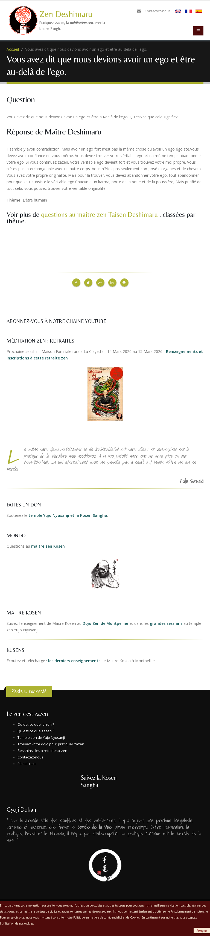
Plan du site (27, 762)
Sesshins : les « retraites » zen (42, 749)
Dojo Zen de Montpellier (106, 622)
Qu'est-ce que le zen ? (36, 723)
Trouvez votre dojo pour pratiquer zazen (51, 742)
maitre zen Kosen (48, 544)
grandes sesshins (166, 622)
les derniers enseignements (74, 659)
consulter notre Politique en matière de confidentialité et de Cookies (96, 917)
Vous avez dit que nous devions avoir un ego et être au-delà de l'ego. (86, 49)
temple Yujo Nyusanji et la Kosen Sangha (67, 514)
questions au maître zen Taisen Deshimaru (100, 214)
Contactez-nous (158, 11)
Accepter (202, 930)
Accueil (13, 49)
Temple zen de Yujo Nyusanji (41, 736)
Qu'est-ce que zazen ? (36, 729)
